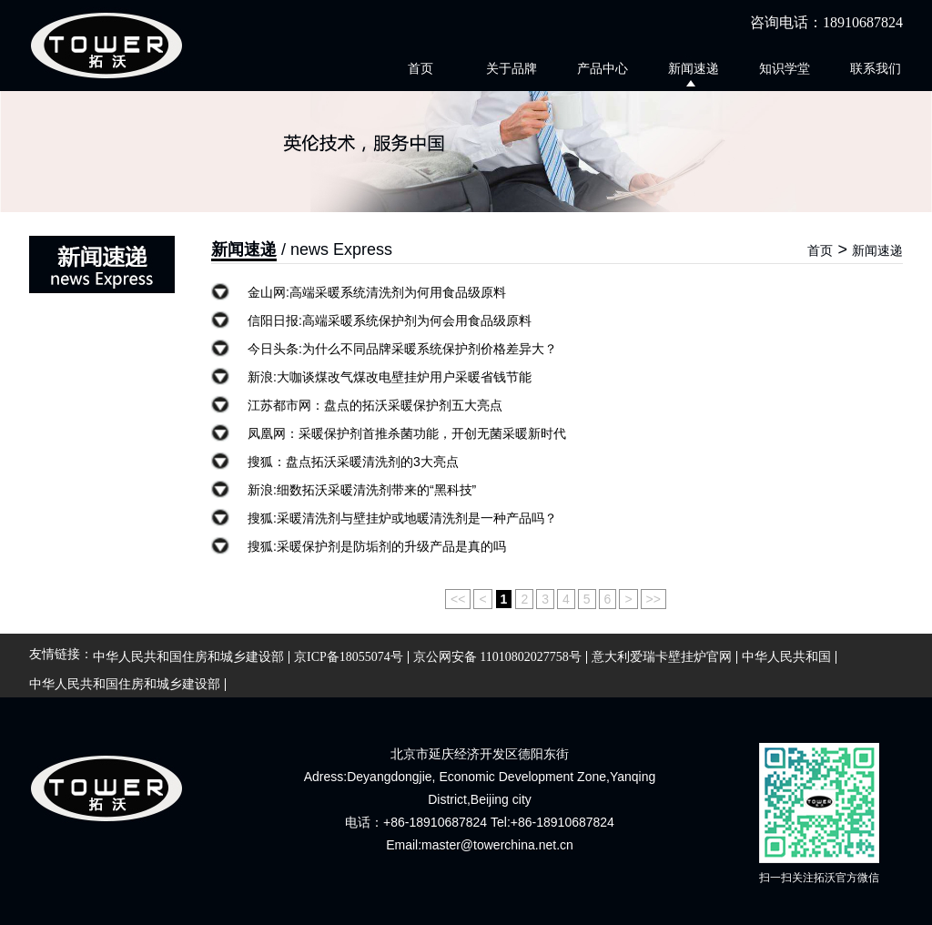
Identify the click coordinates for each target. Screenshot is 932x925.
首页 (420, 68)
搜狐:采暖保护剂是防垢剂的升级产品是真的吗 (377, 546)
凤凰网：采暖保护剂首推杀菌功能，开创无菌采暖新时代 (407, 433)
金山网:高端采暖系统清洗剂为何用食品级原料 (377, 292)
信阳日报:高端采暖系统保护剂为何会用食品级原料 (390, 320)
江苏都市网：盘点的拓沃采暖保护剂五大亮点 (375, 405)
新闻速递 (693, 68)
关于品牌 (511, 68)
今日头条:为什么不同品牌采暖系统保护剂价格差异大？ (402, 348)
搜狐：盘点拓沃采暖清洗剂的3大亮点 (353, 461)
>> (653, 599)
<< (458, 599)
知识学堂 (784, 68)
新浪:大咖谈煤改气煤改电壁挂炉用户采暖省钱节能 (390, 377)
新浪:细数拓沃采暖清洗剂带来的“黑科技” (362, 490)
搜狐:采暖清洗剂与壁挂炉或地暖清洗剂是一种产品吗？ (402, 518)
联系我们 (875, 68)
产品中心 (602, 68)
